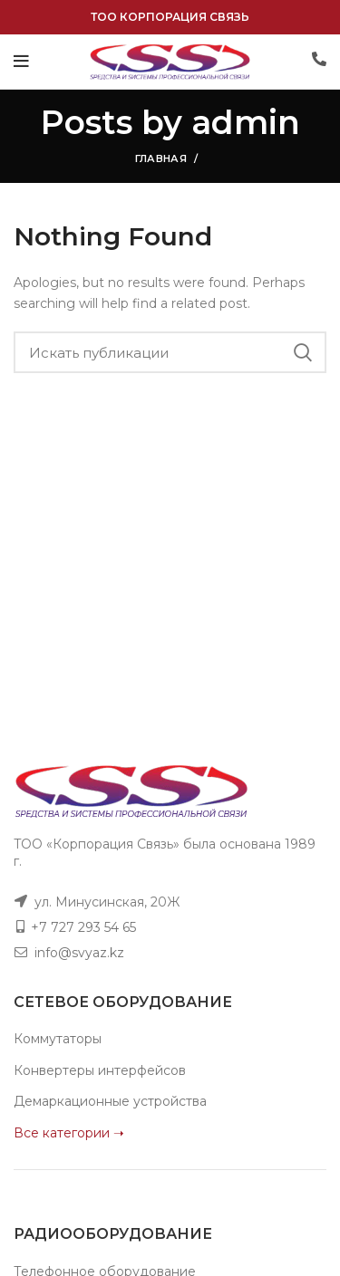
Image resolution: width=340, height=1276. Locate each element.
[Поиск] (170, 352)
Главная (161, 158)
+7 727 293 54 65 (83, 927)
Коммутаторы (58, 1039)
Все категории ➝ (69, 1133)
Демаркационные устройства (110, 1101)
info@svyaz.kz (79, 953)
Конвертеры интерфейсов (100, 1070)
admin (245, 122)
